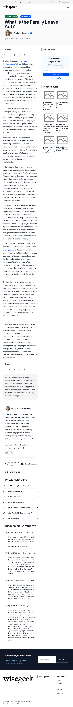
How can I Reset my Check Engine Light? (62, 149)
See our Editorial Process (11, 464)
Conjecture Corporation (23, 701)
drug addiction (11, 250)
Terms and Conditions (18, 704)
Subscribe (56, 74)
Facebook (59, 693)
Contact (59, 684)
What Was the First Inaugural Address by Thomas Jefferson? (48, 106)
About (58, 681)
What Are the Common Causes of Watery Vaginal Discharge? (49, 128)
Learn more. (65, 2)
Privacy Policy (7, 704)
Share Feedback (28, 463)
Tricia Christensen (21, 33)
